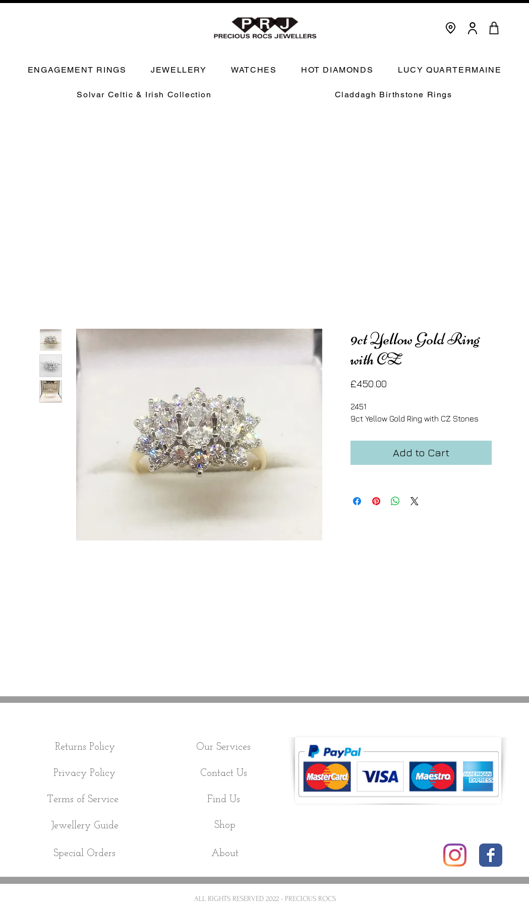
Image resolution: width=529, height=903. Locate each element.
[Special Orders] (85, 853)
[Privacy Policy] (85, 773)
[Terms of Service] (83, 800)
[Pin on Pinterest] (376, 501)
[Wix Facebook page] (490, 855)
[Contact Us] (224, 773)
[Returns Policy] (85, 747)
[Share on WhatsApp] (395, 501)
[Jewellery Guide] (85, 826)
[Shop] (225, 825)
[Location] (450, 28)
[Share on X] (414, 501)
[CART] (494, 28)
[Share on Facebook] (357, 501)
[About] (225, 853)
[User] (472, 28)
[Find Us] (224, 799)
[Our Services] (224, 747)
